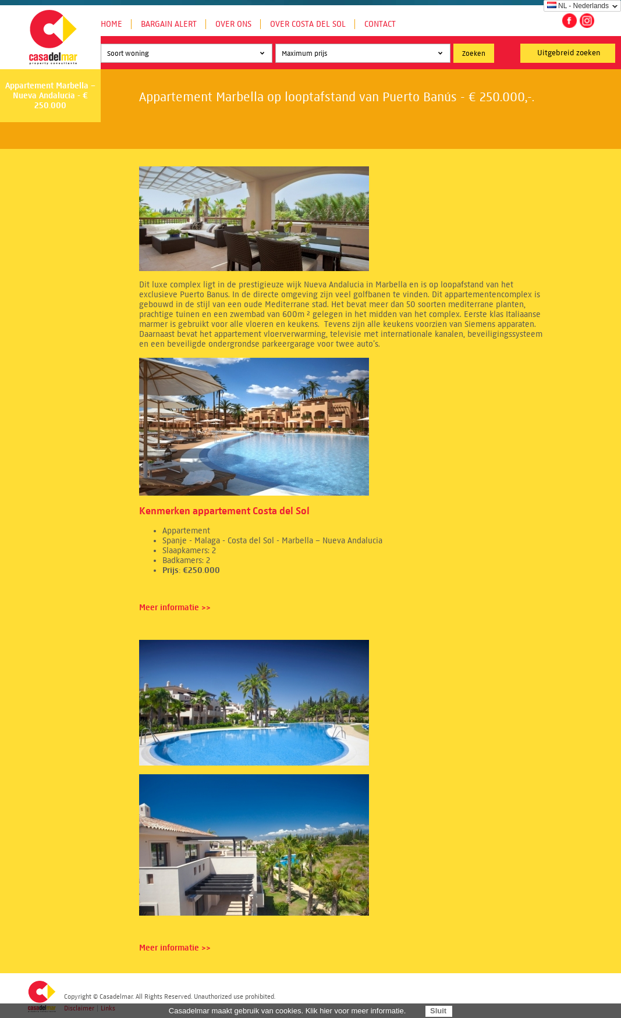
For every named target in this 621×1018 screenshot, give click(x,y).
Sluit (438, 1010)
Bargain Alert (169, 24)
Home (111, 24)
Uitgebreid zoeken (569, 53)
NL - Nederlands (578, 6)
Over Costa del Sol (308, 24)
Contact (380, 24)
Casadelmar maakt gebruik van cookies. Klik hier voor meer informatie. (287, 1010)
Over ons (233, 24)
